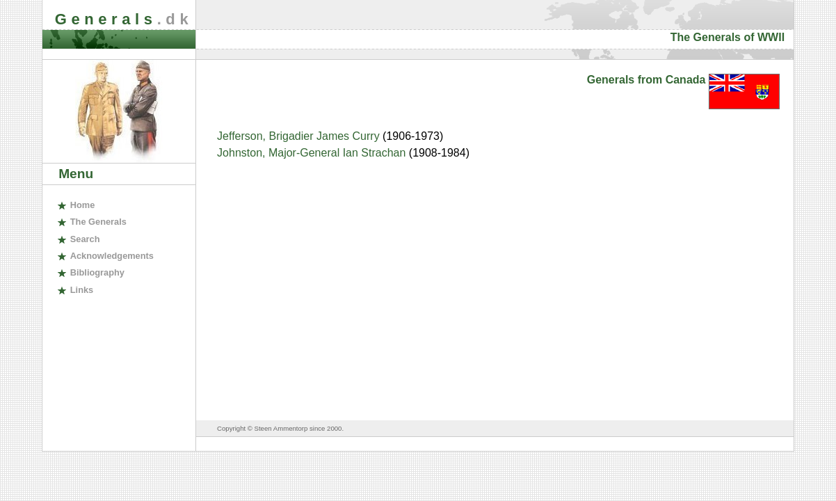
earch (85, 239)
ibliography (97, 272)
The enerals (98, 221)
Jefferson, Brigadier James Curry (300, 136)
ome (82, 205)
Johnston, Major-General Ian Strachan (313, 153)
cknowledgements (112, 255)
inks (81, 290)
